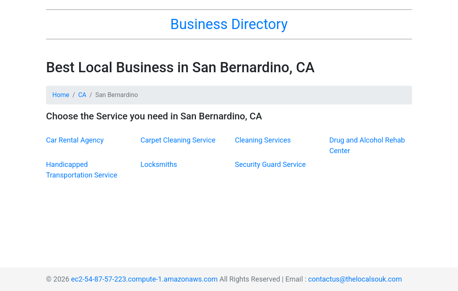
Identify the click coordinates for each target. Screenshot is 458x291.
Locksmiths (158, 164)
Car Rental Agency (74, 140)
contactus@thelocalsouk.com (355, 279)
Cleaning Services (263, 140)
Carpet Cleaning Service (177, 140)
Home (60, 95)
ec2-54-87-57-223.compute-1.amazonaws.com (144, 279)
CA (82, 95)
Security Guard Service (270, 164)
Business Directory (229, 24)
